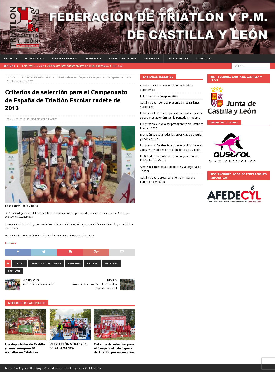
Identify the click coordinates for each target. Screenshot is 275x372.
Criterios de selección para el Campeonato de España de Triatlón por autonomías (114, 348)
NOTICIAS (10, 58)
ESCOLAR (92, 263)
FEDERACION (33, 58)
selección (111, 263)
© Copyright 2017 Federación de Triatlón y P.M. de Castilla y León (65, 368)
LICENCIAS (91, 58)
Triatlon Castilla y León (17, 368)
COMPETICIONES (63, 58)
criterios (74, 263)
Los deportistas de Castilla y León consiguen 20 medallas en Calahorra (25, 348)
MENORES (150, 58)
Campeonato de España (46, 263)
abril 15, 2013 (17, 119)
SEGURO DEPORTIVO (122, 58)
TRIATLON (14, 270)
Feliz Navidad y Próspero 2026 (159, 96)
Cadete (19, 263)
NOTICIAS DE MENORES (44, 119)
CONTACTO (203, 58)
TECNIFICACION (177, 58)
